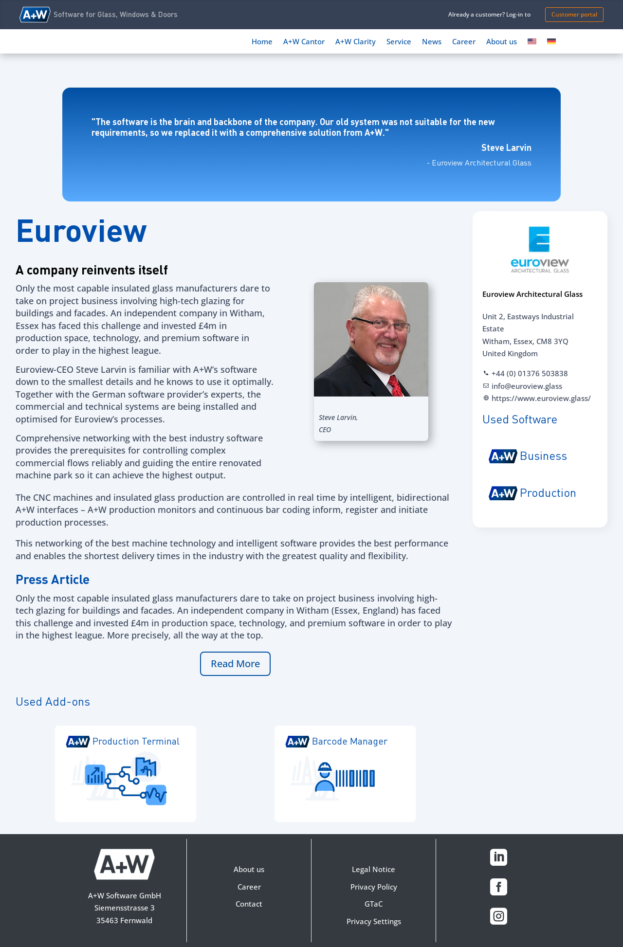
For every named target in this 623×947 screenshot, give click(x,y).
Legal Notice (373, 869)
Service (398, 42)
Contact (249, 904)
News (431, 42)
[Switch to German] (551, 43)
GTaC (374, 904)
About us (501, 42)
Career (464, 42)
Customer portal (574, 14)
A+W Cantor (304, 42)
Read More (235, 663)
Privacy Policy (373, 887)
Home (262, 42)
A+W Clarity (355, 42)
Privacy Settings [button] (374, 921)
